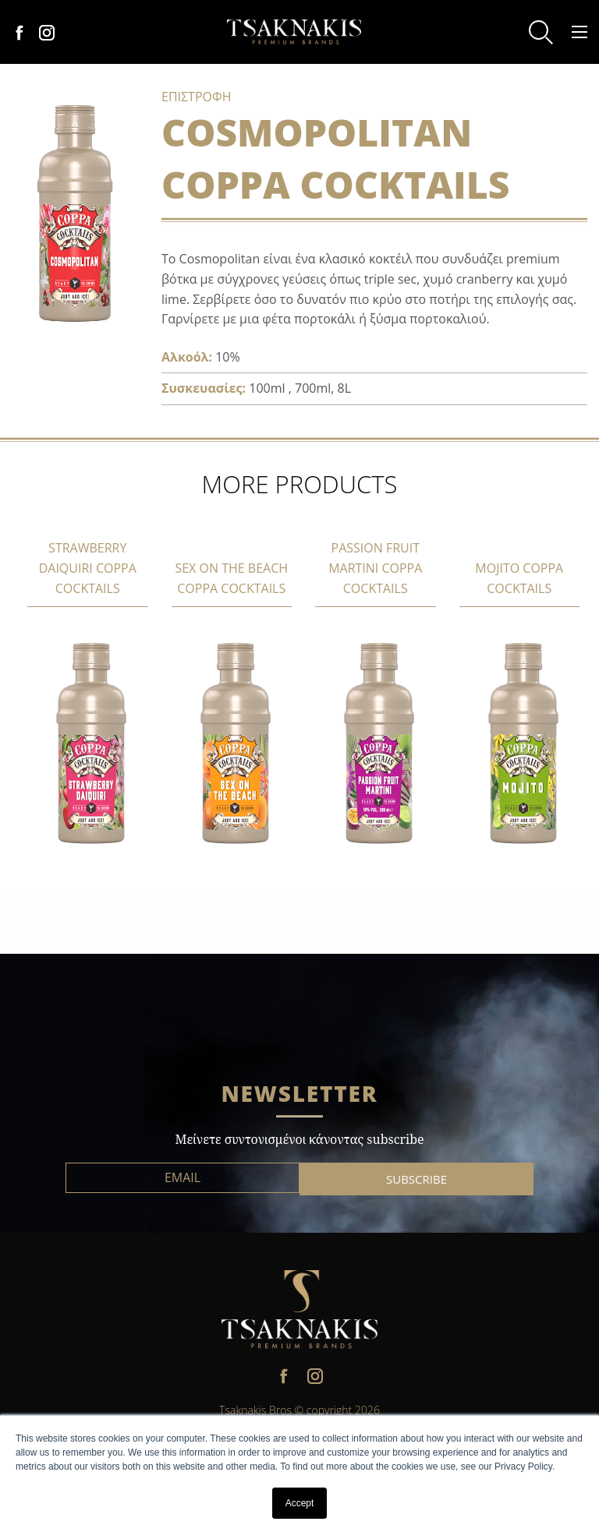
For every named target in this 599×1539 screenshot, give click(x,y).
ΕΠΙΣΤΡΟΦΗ (196, 96)
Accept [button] (299, 1503)
